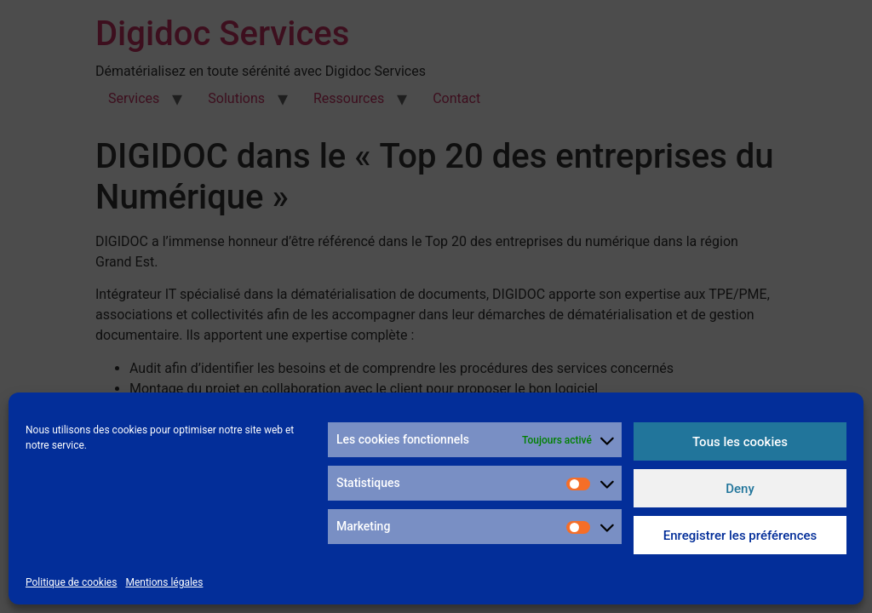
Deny (740, 488)
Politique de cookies (71, 582)
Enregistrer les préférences (740, 535)
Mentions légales (164, 582)
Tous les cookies (740, 442)
